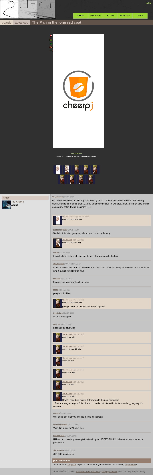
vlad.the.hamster (60, 424)
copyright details (110, 471)
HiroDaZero (58, 313)
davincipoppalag (60, 230)
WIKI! (140, 15)
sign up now (130, 464)
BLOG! (110, 15)
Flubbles (56, 278)
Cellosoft (95, 471)
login (149, 2)
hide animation (76, 154)
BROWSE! (95, 15)
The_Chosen (17, 202)
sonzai (56, 252)
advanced (21, 22)
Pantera (56, 413)
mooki (55, 290)
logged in (71, 464)
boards (6, 22)
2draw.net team (83, 471)
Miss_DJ (56, 324)
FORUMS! (125, 15)
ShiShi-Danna (59, 436)
